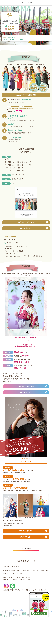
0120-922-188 (12, 243)
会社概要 (5, 590)
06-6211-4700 (11, 253)
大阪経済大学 (42, 590)
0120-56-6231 (8, 381)
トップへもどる (26, 548)
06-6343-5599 (8, 526)
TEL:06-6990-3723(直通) (10, 579)
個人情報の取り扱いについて (18, 590)
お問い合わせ (32, 590)
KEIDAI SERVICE (26, 2)
